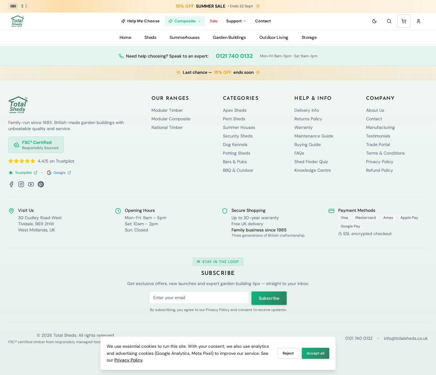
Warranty (303, 127)
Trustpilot (22, 172)
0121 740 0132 (234, 56)
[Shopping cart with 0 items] (404, 21)
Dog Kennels (235, 144)
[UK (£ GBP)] (13, 6)
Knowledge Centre (312, 170)
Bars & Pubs (235, 161)
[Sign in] (418, 21)
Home (125, 37)
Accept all (315, 353)
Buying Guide (307, 144)
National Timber (167, 127)
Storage (309, 37)
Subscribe (269, 298)
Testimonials (378, 136)
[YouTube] (31, 184)
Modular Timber (167, 110)
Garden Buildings (229, 37)
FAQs (299, 153)
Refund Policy (379, 170)
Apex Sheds (235, 110)
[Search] (389, 21)
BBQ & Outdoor (238, 170)
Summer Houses (239, 127)
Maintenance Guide (313, 136)
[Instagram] (21, 184)
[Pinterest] (41, 184)
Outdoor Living (273, 37)
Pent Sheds (234, 119)
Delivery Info (306, 110)
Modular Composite (170, 119)
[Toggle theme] (374, 21)
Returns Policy (308, 119)
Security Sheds (238, 136)
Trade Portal (378, 144)
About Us (375, 110)
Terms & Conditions (385, 153)
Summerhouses (184, 37)
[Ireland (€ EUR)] (24, 6)
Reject (288, 353)
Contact (263, 21)
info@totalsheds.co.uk (406, 338)
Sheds (150, 37)
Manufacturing (380, 127)
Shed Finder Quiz (311, 161)
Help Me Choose (140, 21)
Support (236, 21)
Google (59, 172)
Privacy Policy (128, 360)
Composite (184, 21)
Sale (214, 21)
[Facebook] (11, 184)
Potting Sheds (236, 153)
